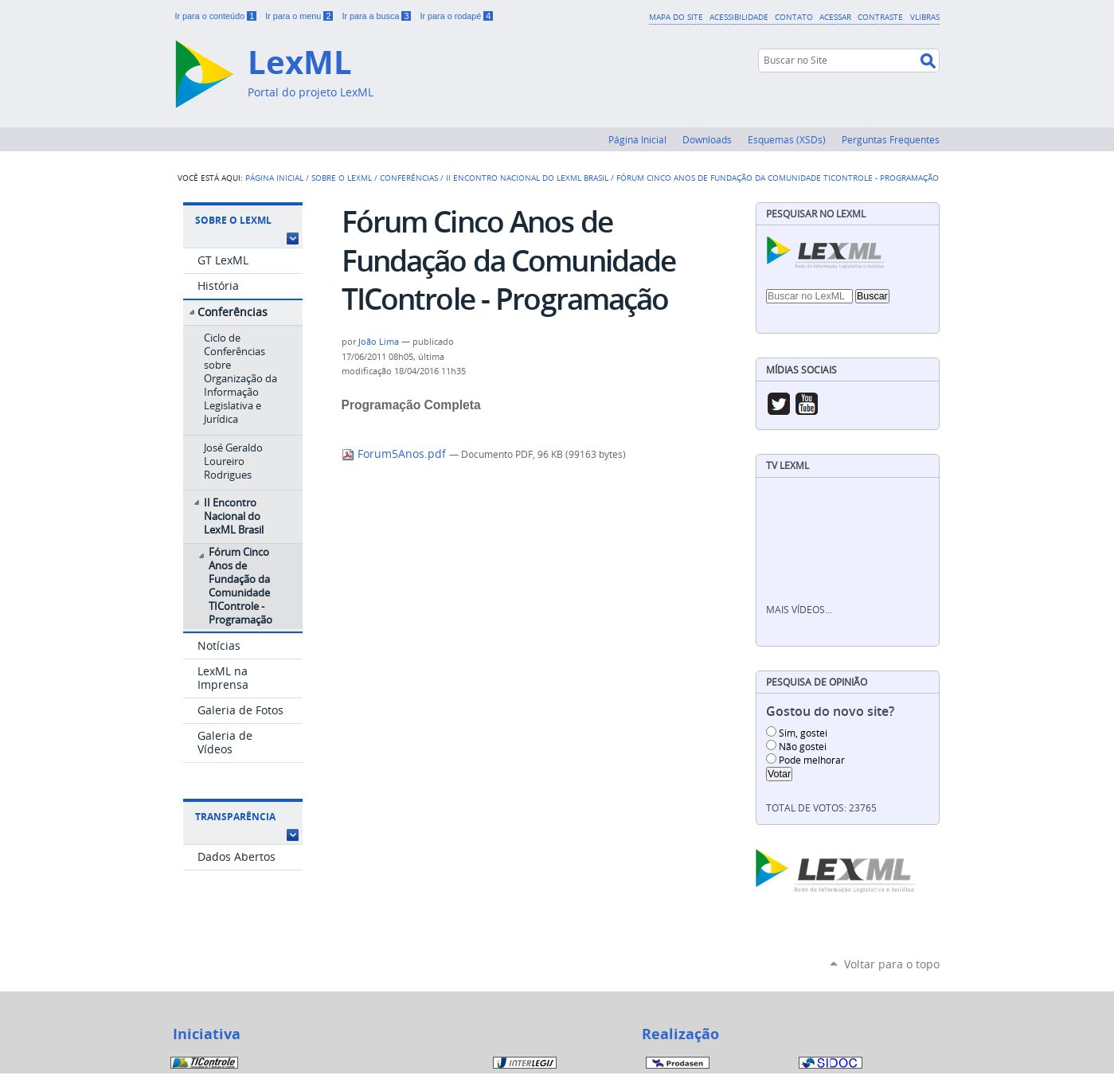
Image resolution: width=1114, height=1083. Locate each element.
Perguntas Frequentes (891, 139)
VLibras (925, 16)
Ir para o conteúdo (217, 16)
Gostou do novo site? (830, 711)
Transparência (235, 816)
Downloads (707, 139)
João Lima (378, 341)
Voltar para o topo (892, 964)
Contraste (880, 16)
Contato (794, 16)
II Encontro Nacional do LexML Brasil (527, 177)
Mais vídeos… (799, 609)
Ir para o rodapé (456, 16)
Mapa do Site (676, 16)
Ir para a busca (377, 16)
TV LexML (787, 465)
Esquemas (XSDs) (787, 139)
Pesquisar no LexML (816, 214)
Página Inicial (637, 139)
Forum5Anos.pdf (395, 454)
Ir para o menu (300, 16)
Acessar (835, 16)
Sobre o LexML (341, 177)
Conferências (409, 177)
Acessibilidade (738, 16)
